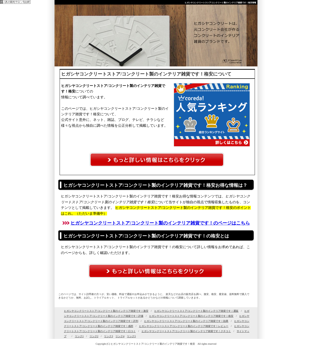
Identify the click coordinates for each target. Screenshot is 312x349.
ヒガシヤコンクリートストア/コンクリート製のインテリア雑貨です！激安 (106, 310)
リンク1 (79, 336)
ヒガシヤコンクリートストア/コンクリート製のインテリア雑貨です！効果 (186, 321)
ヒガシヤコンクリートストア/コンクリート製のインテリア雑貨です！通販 (196, 310)
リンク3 (108, 336)
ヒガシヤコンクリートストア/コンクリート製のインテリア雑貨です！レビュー (184, 326)
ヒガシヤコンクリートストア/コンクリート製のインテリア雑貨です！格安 (191, 316)
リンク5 (131, 336)
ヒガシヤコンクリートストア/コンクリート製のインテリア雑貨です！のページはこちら (160, 223)
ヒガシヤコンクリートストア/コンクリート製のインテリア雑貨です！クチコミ (186, 331)
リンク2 (94, 336)
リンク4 (119, 336)
